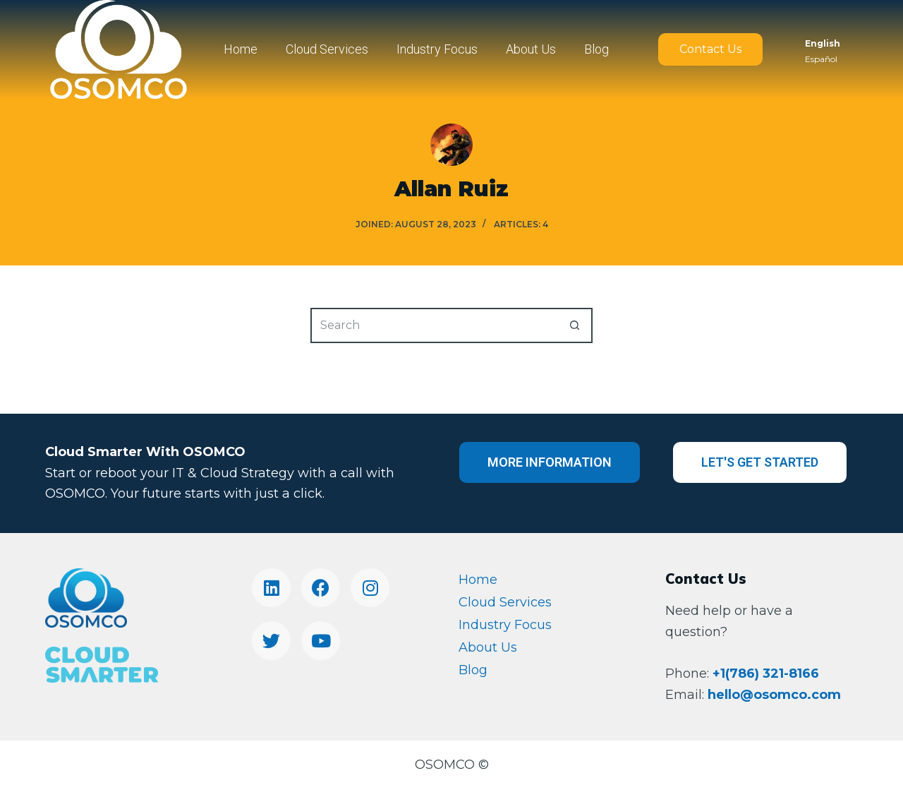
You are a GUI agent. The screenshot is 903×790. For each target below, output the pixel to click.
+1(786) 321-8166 (766, 673)
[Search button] (575, 325)
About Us (531, 49)
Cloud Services (327, 49)
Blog (596, 49)
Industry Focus (437, 49)
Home (240, 49)
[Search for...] (433, 325)
